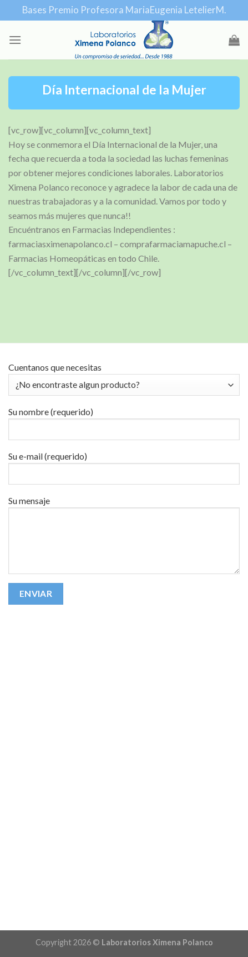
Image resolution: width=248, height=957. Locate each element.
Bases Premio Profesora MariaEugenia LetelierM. (124, 10)
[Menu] (15, 39)
